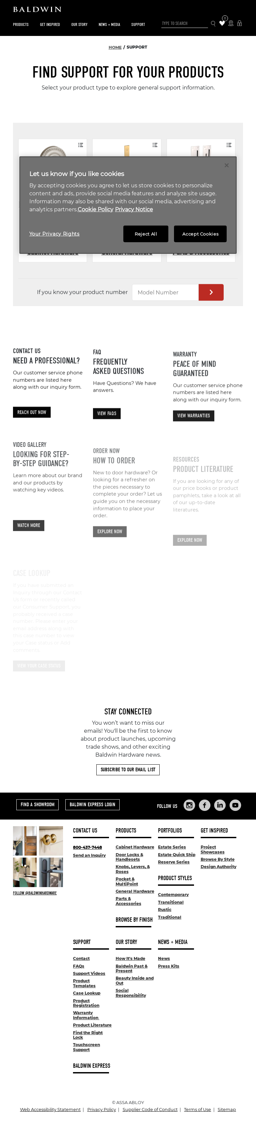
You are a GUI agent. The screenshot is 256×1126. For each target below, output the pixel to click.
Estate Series (172, 846)
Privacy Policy (101, 1109)
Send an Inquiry (89, 855)
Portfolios (170, 830)
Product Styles (175, 878)
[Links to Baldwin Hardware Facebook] (205, 805)
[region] (128, 205)
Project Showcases (213, 849)
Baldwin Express (91, 1065)
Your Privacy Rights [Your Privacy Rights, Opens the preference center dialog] (54, 234)
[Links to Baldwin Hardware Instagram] (189, 805)
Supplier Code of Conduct (150, 1109)
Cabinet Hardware (135, 846)
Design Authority (218, 866)
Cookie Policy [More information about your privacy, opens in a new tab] (95, 209)
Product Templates (84, 983)
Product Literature (92, 1025)
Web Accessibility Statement (50, 1109)
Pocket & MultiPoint (127, 881)
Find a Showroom (37, 805)
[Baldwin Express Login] (239, 24)
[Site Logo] (128, 11)
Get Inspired (50, 24)
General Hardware (135, 891)
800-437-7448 (87, 847)
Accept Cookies (200, 234)
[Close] (227, 165)
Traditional (169, 917)
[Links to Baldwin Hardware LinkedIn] (220, 805)
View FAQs (106, 440)
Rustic (164, 909)
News (164, 958)
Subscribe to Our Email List (128, 770)
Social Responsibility (131, 993)
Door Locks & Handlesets (129, 857)
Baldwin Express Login (92, 805)
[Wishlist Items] (222, 24)
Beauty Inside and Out (135, 980)
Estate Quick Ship (176, 854)
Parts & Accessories (128, 901)
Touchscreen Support (86, 1047)
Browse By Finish (134, 919)
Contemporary (173, 894)
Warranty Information (86, 1015)
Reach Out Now (31, 431)
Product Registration (86, 1003)
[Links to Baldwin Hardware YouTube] (235, 805)
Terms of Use (197, 1109)
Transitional (171, 902)
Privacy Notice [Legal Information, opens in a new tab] (134, 209)
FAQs (78, 966)
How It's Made (130, 958)
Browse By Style (218, 859)
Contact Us (85, 830)
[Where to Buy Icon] (230, 24)
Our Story (79, 24)
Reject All (146, 234)
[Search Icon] (213, 23)
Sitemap (227, 1109)
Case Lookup (86, 993)
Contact (81, 958)
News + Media (109, 24)
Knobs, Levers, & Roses (133, 869)
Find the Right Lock (88, 1035)
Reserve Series (174, 861)
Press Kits (168, 966)
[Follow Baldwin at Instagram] (38, 893)
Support (138, 24)
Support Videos (89, 973)
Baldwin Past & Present (132, 968)
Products (21, 24)
